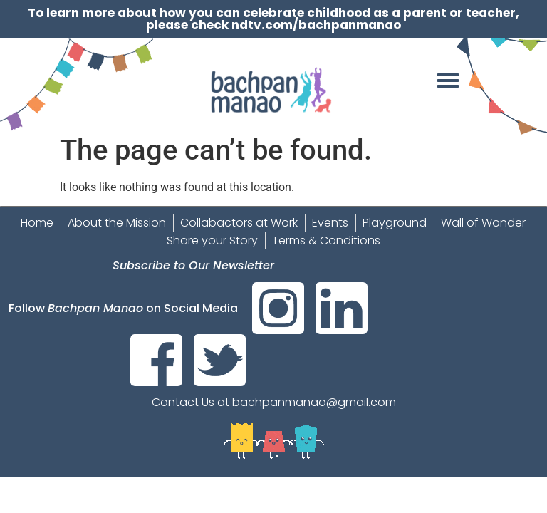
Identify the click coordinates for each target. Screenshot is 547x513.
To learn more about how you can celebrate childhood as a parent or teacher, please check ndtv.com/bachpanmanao (273, 18)
